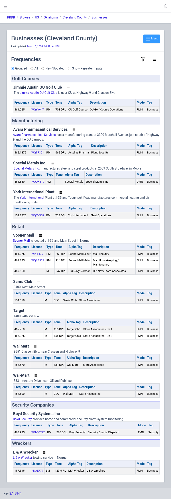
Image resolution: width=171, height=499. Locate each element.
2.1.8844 (15, 493)
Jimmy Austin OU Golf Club (38, 92)
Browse (25, 17)
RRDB (11, 17)
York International (32, 197)
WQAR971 (37, 260)
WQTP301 (37, 152)
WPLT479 (37, 254)
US (37, 17)
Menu (151, 38)
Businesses (99, 17)
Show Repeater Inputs (87, 68)
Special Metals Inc (26, 168)
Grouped (21, 68)
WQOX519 (37, 181)
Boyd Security (22, 419)
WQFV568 (37, 215)
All (36, 68)
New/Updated (55, 68)
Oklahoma (51, 17)
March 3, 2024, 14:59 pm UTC (43, 46)
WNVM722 (38, 432)
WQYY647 (37, 109)
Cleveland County (75, 17)
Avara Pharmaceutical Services (34, 135)
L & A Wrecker (22, 457)
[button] (165, 6)
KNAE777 (37, 470)
